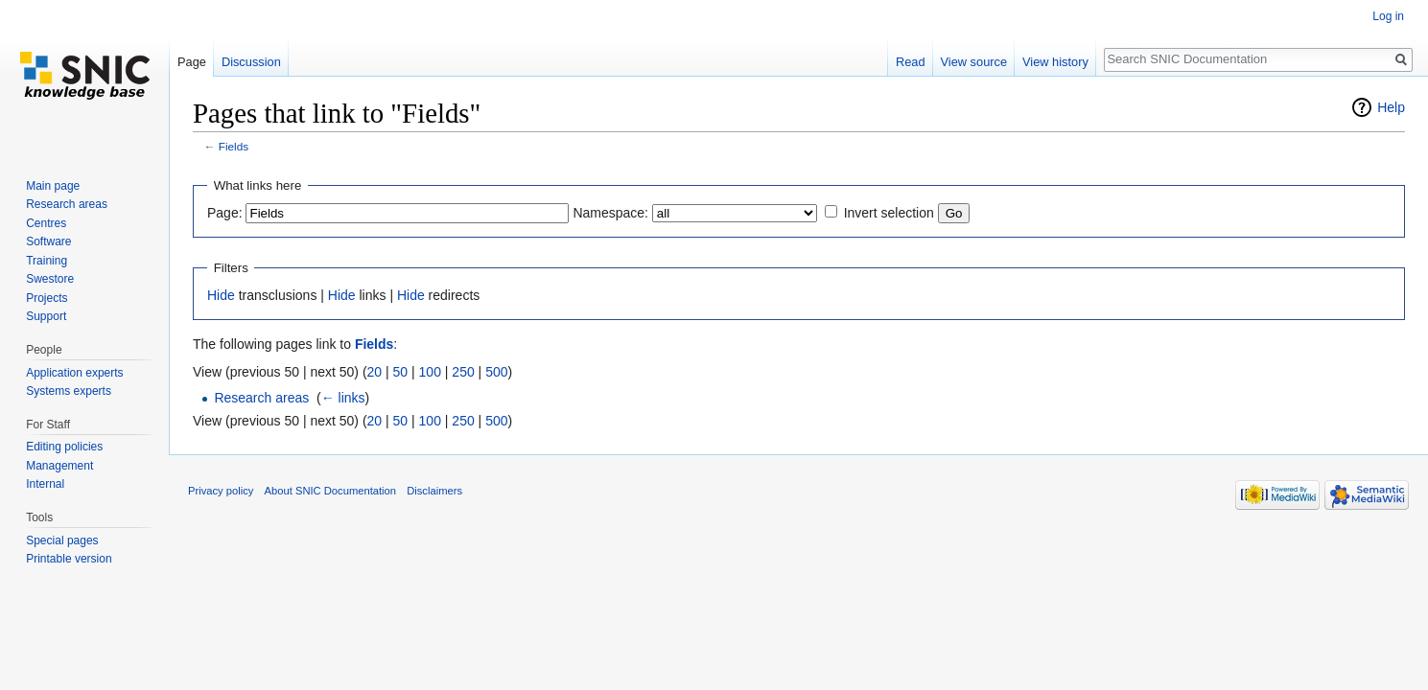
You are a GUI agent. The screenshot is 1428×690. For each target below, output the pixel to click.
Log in (1388, 16)
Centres (46, 223)
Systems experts (68, 391)
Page (191, 62)
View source (974, 62)
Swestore (50, 279)
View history (1055, 62)
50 (401, 372)
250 (463, 372)
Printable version (68, 558)
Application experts (74, 373)
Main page (53, 186)
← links (343, 397)
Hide (221, 295)
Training (46, 260)
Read (910, 62)
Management (59, 465)
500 (496, 372)
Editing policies (64, 446)
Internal (45, 484)
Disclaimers (434, 490)
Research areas (261, 397)
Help (1391, 107)
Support (46, 316)
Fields (233, 146)
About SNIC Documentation (330, 490)
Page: (225, 212)
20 (375, 372)
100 (430, 372)
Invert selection (889, 212)
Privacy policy (220, 490)
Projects (46, 298)
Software (48, 241)
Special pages (62, 540)
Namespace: (610, 212)
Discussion (251, 62)
